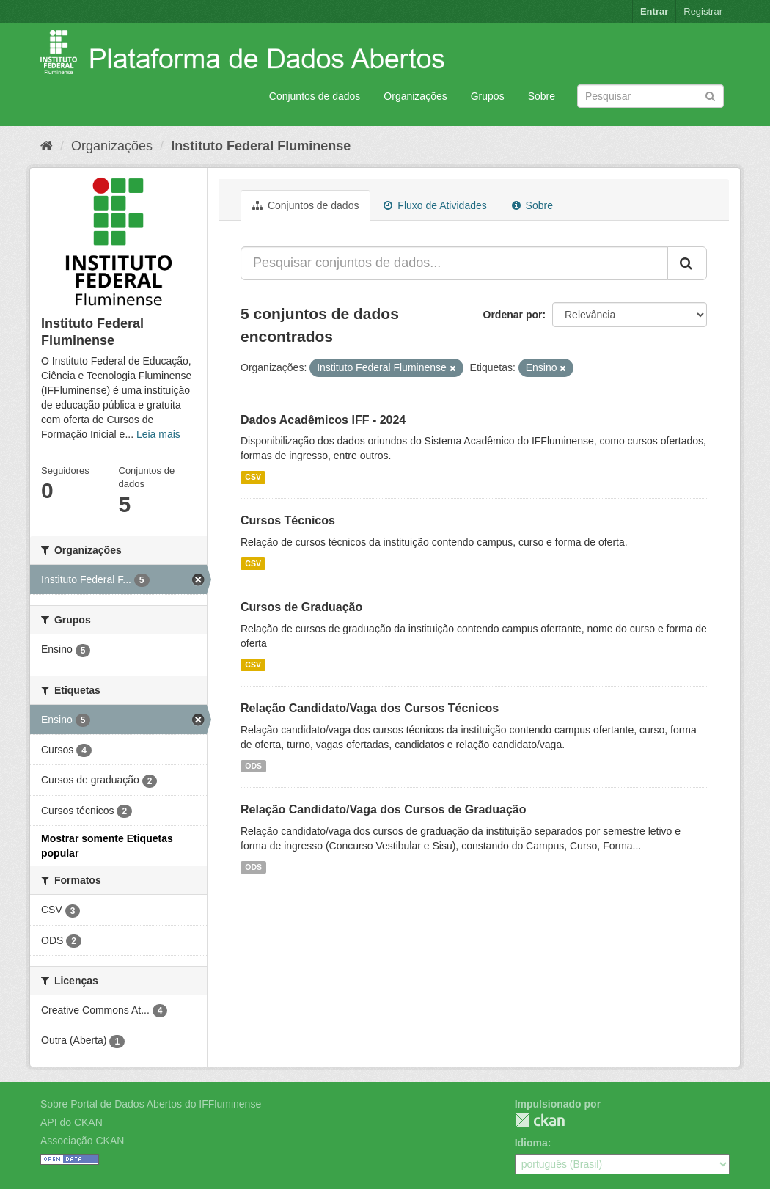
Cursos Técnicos (288, 520)
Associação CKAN (82, 1140)
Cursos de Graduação (301, 607)
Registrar (702, 11)
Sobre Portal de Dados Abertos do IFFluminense (150, 1104)
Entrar (654, 11)
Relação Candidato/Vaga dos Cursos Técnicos (370, 708)
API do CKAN (71, 1122)
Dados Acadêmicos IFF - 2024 (323, 420)
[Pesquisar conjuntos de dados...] (454, 263)
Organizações (415, 96)
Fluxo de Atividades (435, 205)
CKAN (540, 1120)
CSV (253, 476)
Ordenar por (513, 315)
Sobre (541, 96)
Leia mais (158, 434)
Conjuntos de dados (315, 96)
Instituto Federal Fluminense (261, 146)
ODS (253, 765)
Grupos (488, 96)
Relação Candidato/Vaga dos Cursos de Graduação (383, 809)
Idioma (531, 1143)
